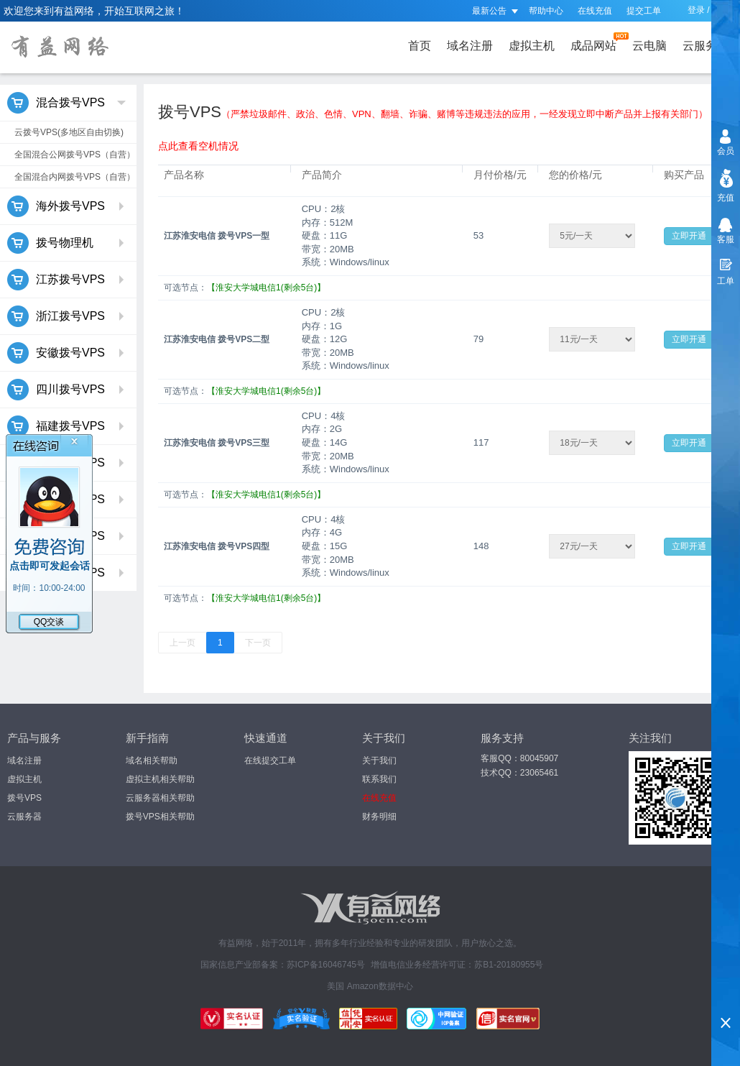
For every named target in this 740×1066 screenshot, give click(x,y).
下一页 (258, 643)
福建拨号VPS (66, 426)
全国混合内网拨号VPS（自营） (74, 177)
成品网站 (596, 42)
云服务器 (708, 42)
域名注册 (470, 46)
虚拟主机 (532, 46)
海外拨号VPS (66, 206)
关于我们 (379, 760)
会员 (725, 151)
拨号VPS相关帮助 (160, 817)
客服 (725, 239)
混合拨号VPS (66, 103)
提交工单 (643, 11)
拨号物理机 (66, 243)
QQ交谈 (49, 622)
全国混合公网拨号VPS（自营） (74, 155)
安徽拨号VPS (66, 353)
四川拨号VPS (66, 389)
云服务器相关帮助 (160, 798)
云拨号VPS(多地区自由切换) (69, 132)
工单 (725, 281)
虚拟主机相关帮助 (160, 779)
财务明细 (379, 817)
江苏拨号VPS (66, 279)
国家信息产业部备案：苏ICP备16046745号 (282, 965)
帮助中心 (546, 11)
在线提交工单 (270, 760)
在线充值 (595, 11)
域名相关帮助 (151, 760)
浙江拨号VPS (66, 316)
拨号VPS (24, 798)
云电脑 (649, 46)
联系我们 (379, 779)
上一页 (182, 643)
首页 (419, 46)
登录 (696, 10)
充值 (725, 198)
